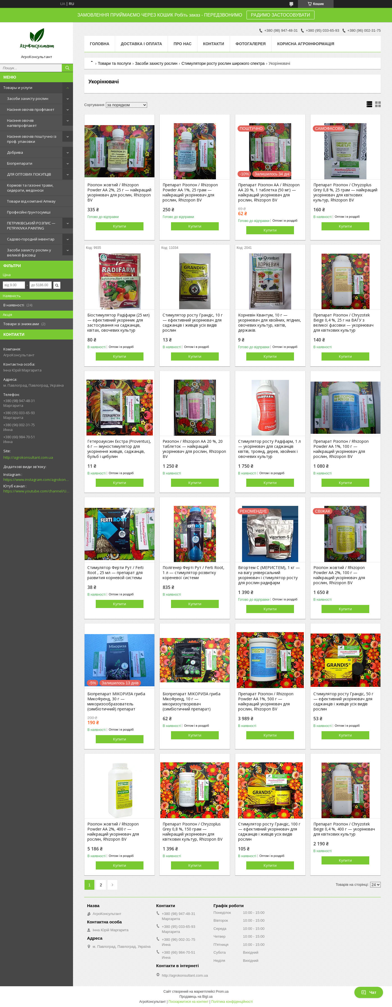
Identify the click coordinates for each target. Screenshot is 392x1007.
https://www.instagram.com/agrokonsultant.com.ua (36, 479)
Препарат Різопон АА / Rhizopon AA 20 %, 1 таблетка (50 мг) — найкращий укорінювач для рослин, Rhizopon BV (269, 192)
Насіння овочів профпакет (30, 109)
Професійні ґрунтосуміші (29, 212)
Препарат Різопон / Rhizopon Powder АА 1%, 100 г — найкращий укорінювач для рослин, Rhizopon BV (341, 449)
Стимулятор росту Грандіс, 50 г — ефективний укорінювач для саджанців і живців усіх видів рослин (343, 701)
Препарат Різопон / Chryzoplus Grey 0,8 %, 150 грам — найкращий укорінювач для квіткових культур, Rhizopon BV (192, 832)
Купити (119, 226)
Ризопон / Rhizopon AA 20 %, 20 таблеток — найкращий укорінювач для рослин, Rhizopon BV (194, 449)
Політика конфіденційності (232, 1002)
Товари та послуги (114, 63)
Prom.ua (222, 992)
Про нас (183, 44)
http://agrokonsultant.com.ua (28, 457)
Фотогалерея (251, 44)
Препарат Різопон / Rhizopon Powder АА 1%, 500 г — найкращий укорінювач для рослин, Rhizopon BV (265, 701)
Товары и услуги (17, 87)
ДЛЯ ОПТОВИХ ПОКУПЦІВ (29, 174)
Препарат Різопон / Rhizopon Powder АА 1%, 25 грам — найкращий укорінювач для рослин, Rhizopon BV (190, 192)
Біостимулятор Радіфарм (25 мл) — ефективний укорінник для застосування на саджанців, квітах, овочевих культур (118, 323)
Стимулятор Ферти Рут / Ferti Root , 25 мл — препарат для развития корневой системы (115, 572)
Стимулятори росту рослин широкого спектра (223, 63)
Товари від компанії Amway (31, 201)
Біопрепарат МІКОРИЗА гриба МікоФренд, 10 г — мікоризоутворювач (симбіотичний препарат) (191, 701)
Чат (368, 992)
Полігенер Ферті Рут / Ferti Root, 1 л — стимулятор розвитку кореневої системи (193, 572)
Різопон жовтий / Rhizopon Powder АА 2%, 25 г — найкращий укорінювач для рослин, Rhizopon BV (119, 192)
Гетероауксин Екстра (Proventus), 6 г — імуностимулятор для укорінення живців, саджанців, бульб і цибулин (119, 449)
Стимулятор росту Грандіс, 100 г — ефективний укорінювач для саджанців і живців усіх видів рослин (269, 832)
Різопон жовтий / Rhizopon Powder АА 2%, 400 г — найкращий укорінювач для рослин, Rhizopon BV (113, 832)
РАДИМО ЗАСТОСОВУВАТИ (280, 15)
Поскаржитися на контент (188, 1002)
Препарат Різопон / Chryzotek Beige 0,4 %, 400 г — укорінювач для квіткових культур (344, 829)
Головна (99, 44)
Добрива (15, 152)
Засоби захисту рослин (27, 98)
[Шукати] (67, 68)
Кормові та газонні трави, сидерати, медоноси (30, 188)
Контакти (213, 44)
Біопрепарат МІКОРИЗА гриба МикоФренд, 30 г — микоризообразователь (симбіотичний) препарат (116, 701)
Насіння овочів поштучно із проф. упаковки (31, 139)
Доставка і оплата (141, 44)
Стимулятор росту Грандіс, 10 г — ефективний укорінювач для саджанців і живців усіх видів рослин (193, 323)
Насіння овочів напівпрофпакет (22, 123)
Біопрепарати (19, 163)
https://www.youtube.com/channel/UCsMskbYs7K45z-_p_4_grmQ (36, 491)
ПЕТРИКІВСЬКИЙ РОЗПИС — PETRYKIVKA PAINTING (31, 226)
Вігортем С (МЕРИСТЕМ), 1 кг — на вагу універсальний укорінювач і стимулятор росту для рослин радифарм (269, 575)
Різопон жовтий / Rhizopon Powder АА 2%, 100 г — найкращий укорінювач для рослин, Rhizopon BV (339, 575)
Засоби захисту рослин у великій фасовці (29, 252)
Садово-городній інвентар (30, 239)
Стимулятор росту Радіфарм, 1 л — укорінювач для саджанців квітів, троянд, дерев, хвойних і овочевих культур (269, 449)
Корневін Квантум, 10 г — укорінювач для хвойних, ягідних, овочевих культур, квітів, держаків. (269, 323)
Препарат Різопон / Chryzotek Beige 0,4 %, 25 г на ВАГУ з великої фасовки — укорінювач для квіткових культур (343, 323)
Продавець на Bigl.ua (196, 997)
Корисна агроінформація (305, 44)
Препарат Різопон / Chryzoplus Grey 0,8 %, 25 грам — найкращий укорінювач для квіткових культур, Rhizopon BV (345, 192)
